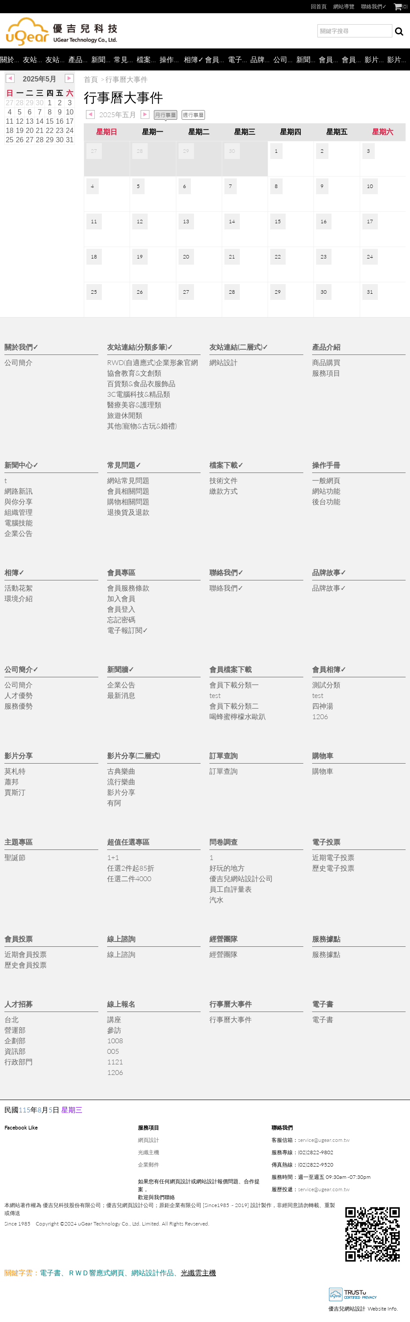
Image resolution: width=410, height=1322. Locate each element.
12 (20, 121)
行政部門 (18, 1061)
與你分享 (18, 501)
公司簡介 (18, 362)
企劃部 (15, 1040)
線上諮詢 (121, 938)
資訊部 (15, 1051)
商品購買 (326, 362)
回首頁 (319, 6)
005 (113, 1051)
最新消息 (121, 695)
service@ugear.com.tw (324, 1140)
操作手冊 (171, 59)
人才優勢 (18, 695)
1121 (115, 1061)
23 (59, 130)
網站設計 (223, 362)
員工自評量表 (230, 889)
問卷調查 (223, 842)
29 (30, 103)
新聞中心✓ (102, 59)
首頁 (91, 79)
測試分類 (326, 684)
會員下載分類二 (234, 706)
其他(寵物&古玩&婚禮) (142, 425)
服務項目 (326, 373)
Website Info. (383, 1308)
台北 (11, 1019)
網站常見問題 (128, 480)
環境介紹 (18, 598)
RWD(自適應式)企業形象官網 (152, 362)
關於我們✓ (11, 59)
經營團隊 (223, 938)
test (214, 695)
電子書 (322, 1004)
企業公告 (18, 533)
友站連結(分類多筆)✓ (34, 59)
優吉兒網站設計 (346, 1308)
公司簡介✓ (284, 59)
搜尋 (399, 32)
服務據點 (326, 938)
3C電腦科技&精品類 (138, 394)
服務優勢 (18, 706)
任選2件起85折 (130, 868)
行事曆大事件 (230, 1004)
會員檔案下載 (330, 59)
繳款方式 (223, 491)
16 (59, 121)
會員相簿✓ (353, 59)
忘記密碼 (121, 619)
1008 (115, 1040)
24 (70, 130)
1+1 (113, 857)
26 (20, 140)
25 (10, 140)
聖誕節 (15, 857)
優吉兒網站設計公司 (241, 878)
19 (20, 130)
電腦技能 (18, 522)
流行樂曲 (121, 781)
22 (50, 130)
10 (70, 112)
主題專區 (18, 842)
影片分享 (376, 59)
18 (10, 130)
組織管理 (18, 512)
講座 (114, 1019)
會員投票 (18, 938)
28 (20, 103)
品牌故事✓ (261, 59)
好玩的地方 (227, 868)
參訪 (114, 1030)
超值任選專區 (128, 842)
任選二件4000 (129, 878)
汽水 (216, 899)
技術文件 (223, 480)
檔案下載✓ (148, 59)
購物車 (322, 755)
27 (10, 103)
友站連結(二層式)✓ (56, 59)
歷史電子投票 (333, 868)
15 (50, 121)
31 (70, 140)
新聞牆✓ (307, 59)
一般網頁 (326, 480)
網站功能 (326, 491)
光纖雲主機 (198, 1272)
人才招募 (18, 1004)
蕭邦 (11, 781)
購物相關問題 (128, 501)
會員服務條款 (128, 587)
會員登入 (121, 609)
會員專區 (216, 59)
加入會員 (121, 598)
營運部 (15, 1030)
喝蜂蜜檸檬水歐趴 (237, 716)
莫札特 (15, 771)
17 (70, 121)
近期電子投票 (333, 857)
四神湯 (322, 706)
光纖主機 (148, 1152)
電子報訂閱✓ (239, 59)
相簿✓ (194, 59)
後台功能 (326, 501)
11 (10, 121)
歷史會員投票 (25, 964)
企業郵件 (148, 1164)
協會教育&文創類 (134, 373)
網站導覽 (343, 6)
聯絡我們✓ (374, 6)
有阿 (114, 802)
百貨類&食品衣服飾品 (141, 383)
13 (30, 121)
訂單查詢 (223, 755)
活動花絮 (18, 587)
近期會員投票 (25, 954)
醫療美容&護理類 (134, 404)
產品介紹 (79, 59)
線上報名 (121, 1004)
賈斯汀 (15, 792)
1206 (320, 716)
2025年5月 (40, 79)
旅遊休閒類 (124, 415)
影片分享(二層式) (398, 59)
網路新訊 (18, 491)
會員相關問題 (128, 491)
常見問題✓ (125, 59)
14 (40, 121)
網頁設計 (148, 1140)
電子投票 (326, 842)
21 (40, 130)
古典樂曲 (121, 771)
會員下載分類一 (234, 684)
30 (40, 103)
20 (30, 130)
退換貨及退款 (128, 512)
